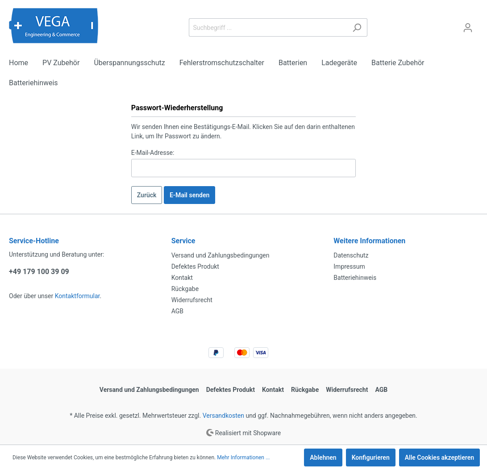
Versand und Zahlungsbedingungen (220, 255)
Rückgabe (185, 288)
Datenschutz (350, 255)
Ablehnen (323, 457)
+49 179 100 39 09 (39, 271)
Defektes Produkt (195, 266)
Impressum (349, 266)
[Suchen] (356, 27)
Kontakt (182, 277)
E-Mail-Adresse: (153, 152)
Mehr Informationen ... (243, 457)
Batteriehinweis (354, 277)
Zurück (147, 195)
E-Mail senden (189, 195)
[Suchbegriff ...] (268, 27)
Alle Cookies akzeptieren (439, 457)
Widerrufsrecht (191, 300)
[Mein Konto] (468, 27)
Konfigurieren (371, 457)
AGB (177, 311)
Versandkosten (223, 415)
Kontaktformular (77, 295)
